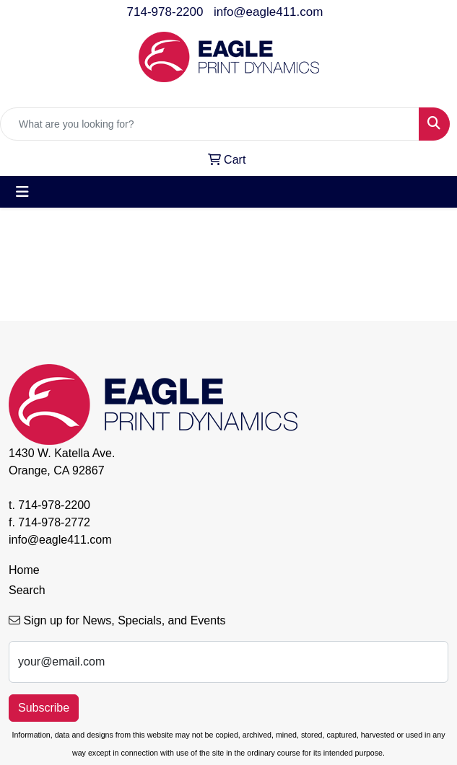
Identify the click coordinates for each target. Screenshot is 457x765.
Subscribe (43, 708)
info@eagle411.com (268, 12)
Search (27, 590)
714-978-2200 (165, 12)
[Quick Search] (209, 124)
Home (24, 570)
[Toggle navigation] (22, 192)
